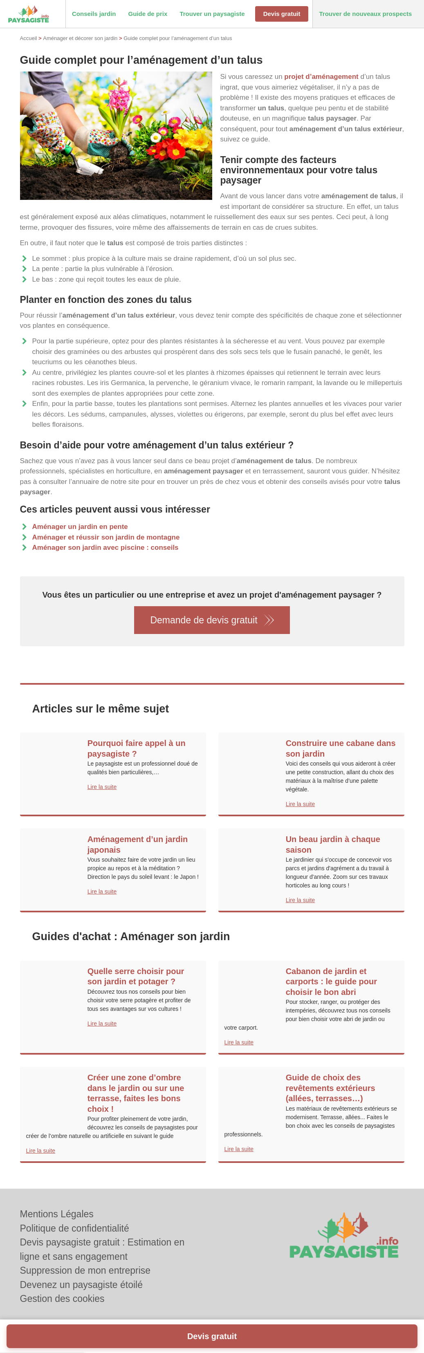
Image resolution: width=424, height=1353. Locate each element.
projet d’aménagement (321, 77)
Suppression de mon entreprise (85, 1270)
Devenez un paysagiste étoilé (81, 1284)
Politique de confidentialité (74, 1228)
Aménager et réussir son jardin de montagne (106, 537)
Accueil (28, 38)
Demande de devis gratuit (203, 620)
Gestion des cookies (62, 1298)
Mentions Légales (57, 1214)
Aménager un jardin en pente (80, 527)
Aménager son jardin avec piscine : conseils (105, 547)
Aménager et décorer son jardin (80, 38)
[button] (94, 14)
